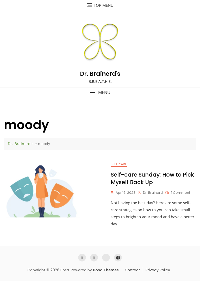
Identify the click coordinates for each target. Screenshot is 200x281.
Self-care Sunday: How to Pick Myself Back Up (152, 178)
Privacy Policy (158, 270)
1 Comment (180, 193)
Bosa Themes (106, 270)
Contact (132, 270)
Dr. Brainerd (153, 192)
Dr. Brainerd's (100, 74)
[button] (100, 92)
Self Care (119, 164)
